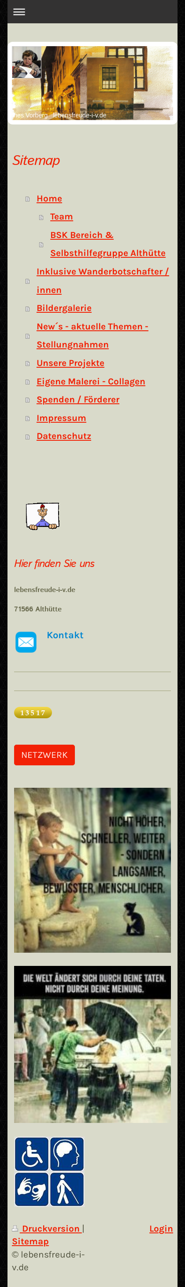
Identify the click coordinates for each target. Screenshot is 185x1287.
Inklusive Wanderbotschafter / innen (103, 280)
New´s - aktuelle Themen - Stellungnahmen (92, 335)
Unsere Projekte (70, 363)
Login (161, 1228)
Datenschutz (64, 436)
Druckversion (47, 1228)
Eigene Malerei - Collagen (91, 381)
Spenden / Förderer (78, 399)
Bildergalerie (64, 308)
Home (49, 198)
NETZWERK (44, 755)
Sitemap (30, 1241)
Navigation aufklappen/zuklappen (92, 11)
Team (61, 216)
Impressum (61, 418)
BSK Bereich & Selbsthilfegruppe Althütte (108, 244)
